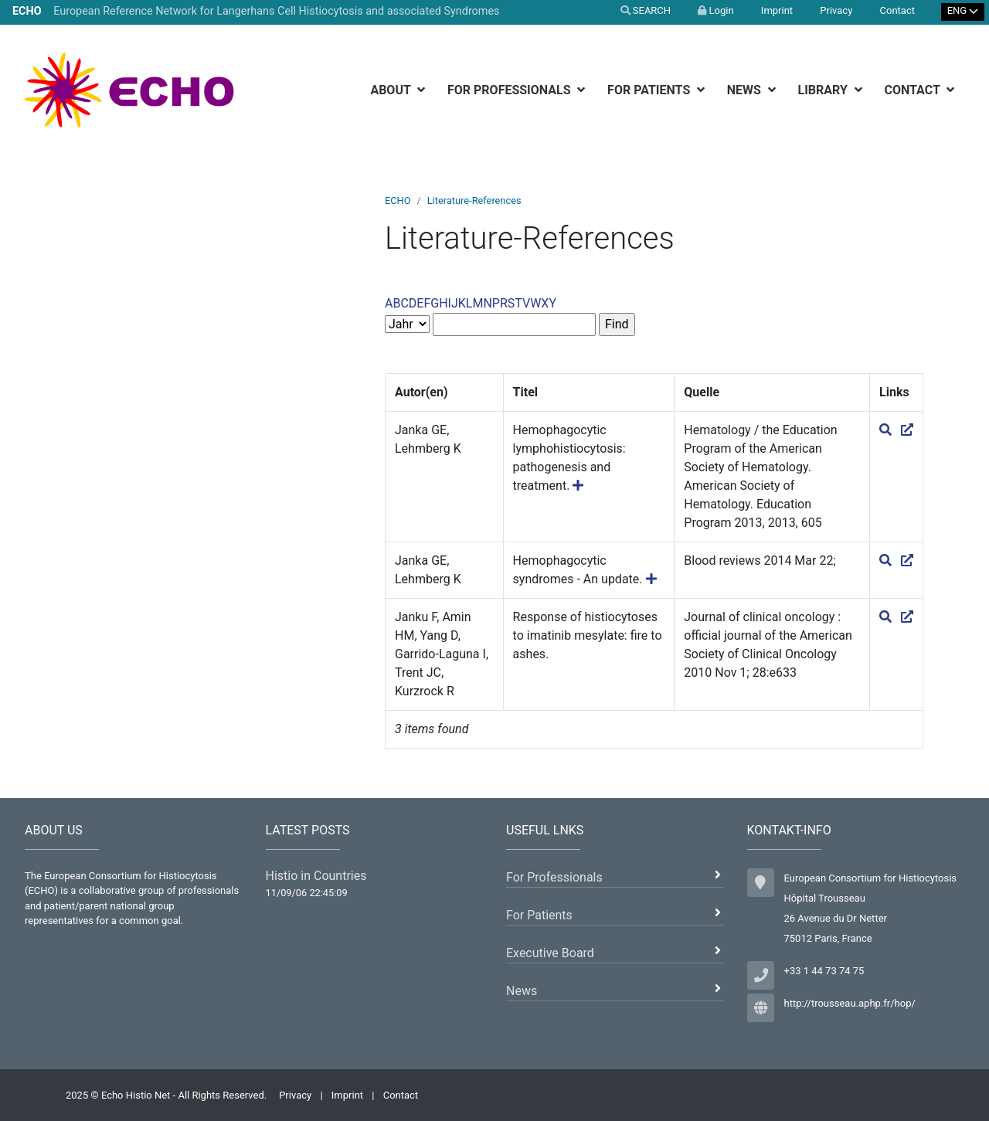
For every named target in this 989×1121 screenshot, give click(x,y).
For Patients (650, 90)
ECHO (398, 200)
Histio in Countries (316, 875)
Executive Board (550, 953)
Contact (897, 10)
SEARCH (645, 10)
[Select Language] (963, 12)
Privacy (836, 10)
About (391, 90)
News (745, 90)
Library (824, 90)
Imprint (777, 10)
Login (715, 10)
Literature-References (474, 200)
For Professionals (510, 90)
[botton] (423, 90)
